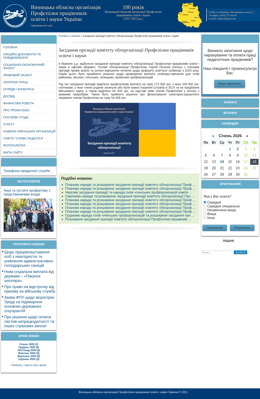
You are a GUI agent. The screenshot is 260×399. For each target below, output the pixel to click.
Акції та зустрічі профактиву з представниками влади (27, 192)
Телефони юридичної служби (27, 171)
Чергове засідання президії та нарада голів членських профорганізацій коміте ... (128, 192)
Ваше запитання (229, 83)
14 (222, 162)
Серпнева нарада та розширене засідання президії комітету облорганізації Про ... (129, 196)
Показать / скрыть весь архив (28, 365)
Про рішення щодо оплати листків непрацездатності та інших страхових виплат (29, 321)
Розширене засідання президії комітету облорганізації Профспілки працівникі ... (128, 219)
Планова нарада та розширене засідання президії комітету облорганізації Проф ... (130, 185)
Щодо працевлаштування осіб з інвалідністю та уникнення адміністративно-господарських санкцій (29, 259)
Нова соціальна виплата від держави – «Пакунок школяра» (29, 276)
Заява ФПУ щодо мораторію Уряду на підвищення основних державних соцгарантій (29, 304)
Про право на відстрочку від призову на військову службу (29, 289)
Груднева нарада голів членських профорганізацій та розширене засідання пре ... (129, 215)
